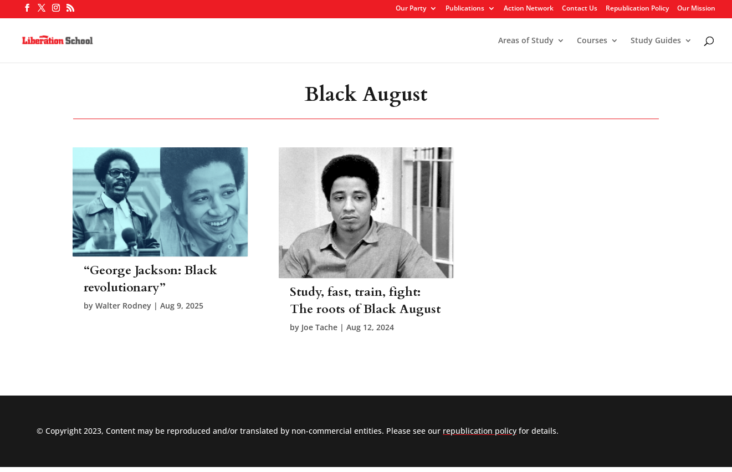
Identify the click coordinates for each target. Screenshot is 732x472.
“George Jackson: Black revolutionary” (150, 279)
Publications (465, 9)
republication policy (479, 430)
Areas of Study (526, 41)
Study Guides (656, 41)
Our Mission (696, 9)
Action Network (529, 9)
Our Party (411, 9)
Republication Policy (637, 9)
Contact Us (579, 9)
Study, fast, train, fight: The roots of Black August (365, 300)
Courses (592, 41)
